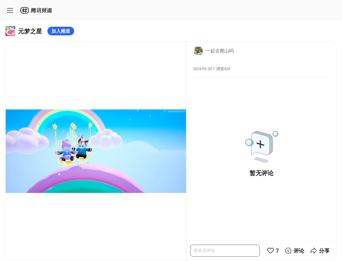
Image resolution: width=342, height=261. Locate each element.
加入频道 (60, 31)
